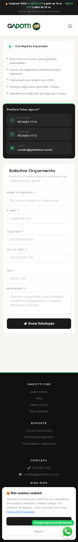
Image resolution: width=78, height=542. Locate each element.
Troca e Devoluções (39, 430)
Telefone (15, 231)
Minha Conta (39, 404)
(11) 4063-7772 (39, 467)
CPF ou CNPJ (17, 249)
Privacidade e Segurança (39, 443)
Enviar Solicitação (39, 323)
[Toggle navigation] (70, 26)
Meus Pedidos (39, 411)
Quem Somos (39, 391)
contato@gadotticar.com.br (39, 474)
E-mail (13, 210)
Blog (39, 398)
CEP (11, 270)
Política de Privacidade (20, 511)
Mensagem (16, 288)
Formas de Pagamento (39, 437)
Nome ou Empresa (21, 192)
